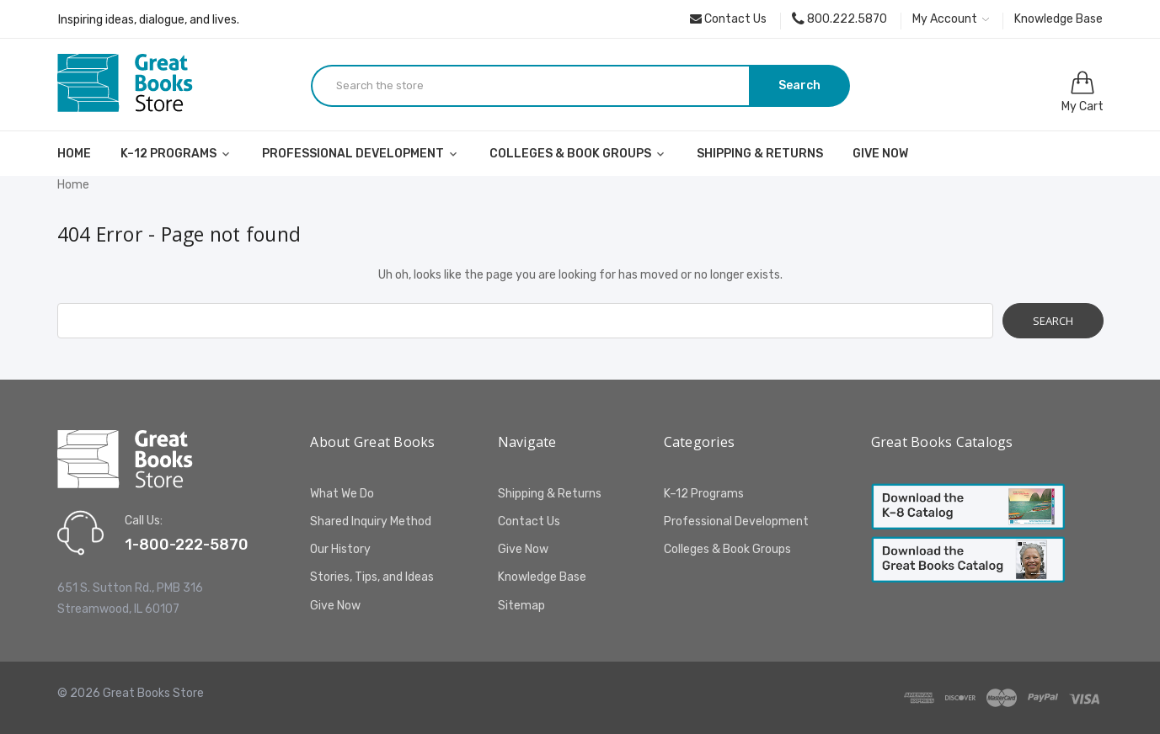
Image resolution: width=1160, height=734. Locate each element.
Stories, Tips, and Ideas (372, 577)
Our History (340, 549)
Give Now (880, 153)
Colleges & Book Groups (578, 153)
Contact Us (728, 19)
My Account (950, 19)
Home (74, 153)
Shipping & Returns (760, 153)
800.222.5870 (839, 19)
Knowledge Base (1058, 19)
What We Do (342, 494)
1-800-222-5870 (187, 544)
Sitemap (521, 605)
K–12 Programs (176, 153)
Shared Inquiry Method (370, 521)
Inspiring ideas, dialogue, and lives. (148, 20)
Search (799, 85)
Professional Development (361, 153)
